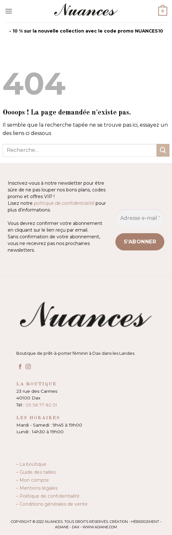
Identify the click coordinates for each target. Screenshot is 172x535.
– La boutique (31, 464)
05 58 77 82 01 (41, 404)
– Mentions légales (37, 488)
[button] (8, 11)
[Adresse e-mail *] (139, 218)
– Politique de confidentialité (48, 496)
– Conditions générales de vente (52, 504)
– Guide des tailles (36, 472)
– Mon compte (32, 480)
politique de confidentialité (64, 203)
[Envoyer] (163, 150)
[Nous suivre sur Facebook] (20, 367)
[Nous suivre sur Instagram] (28, 367)
